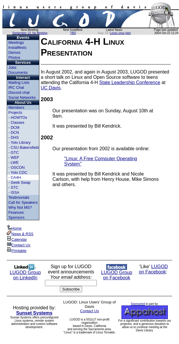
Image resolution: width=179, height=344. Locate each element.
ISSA (15, 192)
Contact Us (18, 245)
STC (14, 187)
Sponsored (138, 303)
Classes (17, 122)
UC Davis (51, 87)
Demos (14, 52)
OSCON (18, 167)
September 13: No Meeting (30, 33)
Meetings (16, 42)
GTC (14, 152)
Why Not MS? (20, 207)
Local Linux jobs (120, 33)
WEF (15, 157)
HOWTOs (19, 117)
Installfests (17, 47)
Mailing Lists (18, 82)
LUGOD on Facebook (153, 269)
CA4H (16, 177)
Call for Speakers (23, 202)
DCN (15, 132)
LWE (14, 162)
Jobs (12, 67)
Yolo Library (21, 142)
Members (16, 107)
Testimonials (18, 197)
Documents (18, 72)
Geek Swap (20, 182)
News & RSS (20, 234)
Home (14, 228)
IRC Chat (16, 87)
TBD (73, 33)
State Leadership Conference (129, 82)
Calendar (17, 239)
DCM (15, 127)
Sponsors (16, 217)
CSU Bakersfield (24, 147)
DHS (14, 137)
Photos (14, 57)
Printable (16, 250)
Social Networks (22, 97)
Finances (16, 212)
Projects (15, 112)
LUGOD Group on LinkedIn (25, 273)
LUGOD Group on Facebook (116, 273)
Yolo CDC (19, 172)
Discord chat (18, 92)
